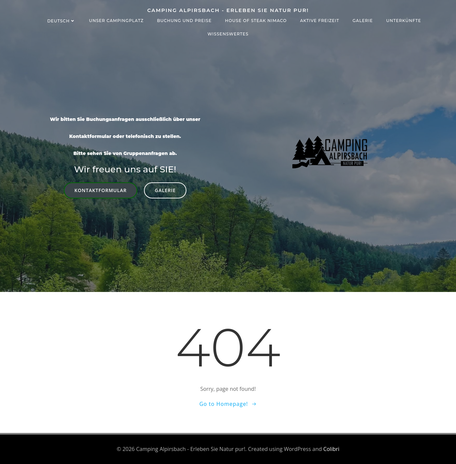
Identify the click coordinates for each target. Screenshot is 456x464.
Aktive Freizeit (319, 20)
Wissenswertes (228, 33)
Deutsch (61, 20)
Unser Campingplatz (116, 20)
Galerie (362, 20)
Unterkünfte (403, 20)
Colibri (331, 449)
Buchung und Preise (184, 20)
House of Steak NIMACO (256, 20)
